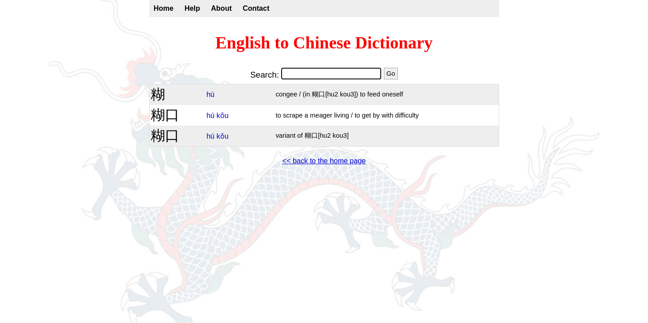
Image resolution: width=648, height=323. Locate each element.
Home (164, 8)
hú (210, 94)
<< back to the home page (324, 161)
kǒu (223, 115)
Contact (256, 8)
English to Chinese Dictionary (324, 42)
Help (192, 8)
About (221, 8)
